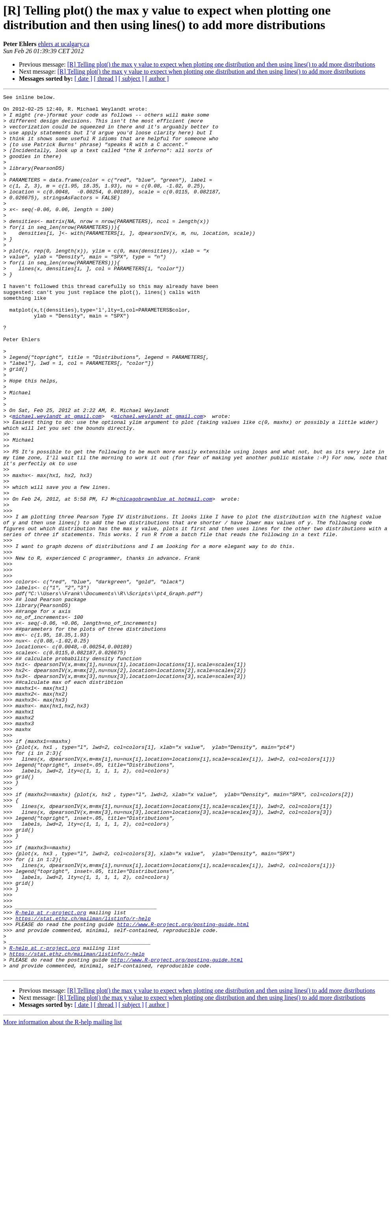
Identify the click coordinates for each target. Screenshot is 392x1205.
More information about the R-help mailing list (62, 1198)
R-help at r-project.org (50, 1076)
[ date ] (83, 78)
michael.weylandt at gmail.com (56, 481)
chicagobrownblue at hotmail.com (164, 580)
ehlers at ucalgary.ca (63, 44)
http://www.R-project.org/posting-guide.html (183, 1090)
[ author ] (157, 78)
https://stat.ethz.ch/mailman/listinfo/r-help (82, 1083)
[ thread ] (105, 78)
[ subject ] (131, 78)
